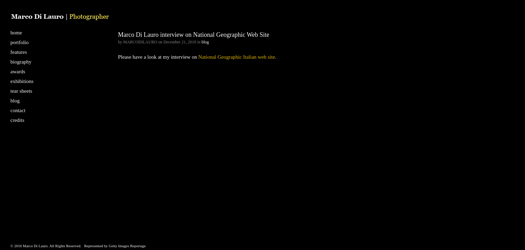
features (18, 52)
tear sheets (21, 91)
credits (17, 120)
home (16, 32)
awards (17, 71)
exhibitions (22, 81)
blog (15, 100)
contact (17, 110)
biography (21, 62)
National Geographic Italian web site (236, 57)
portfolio (19, 42)
